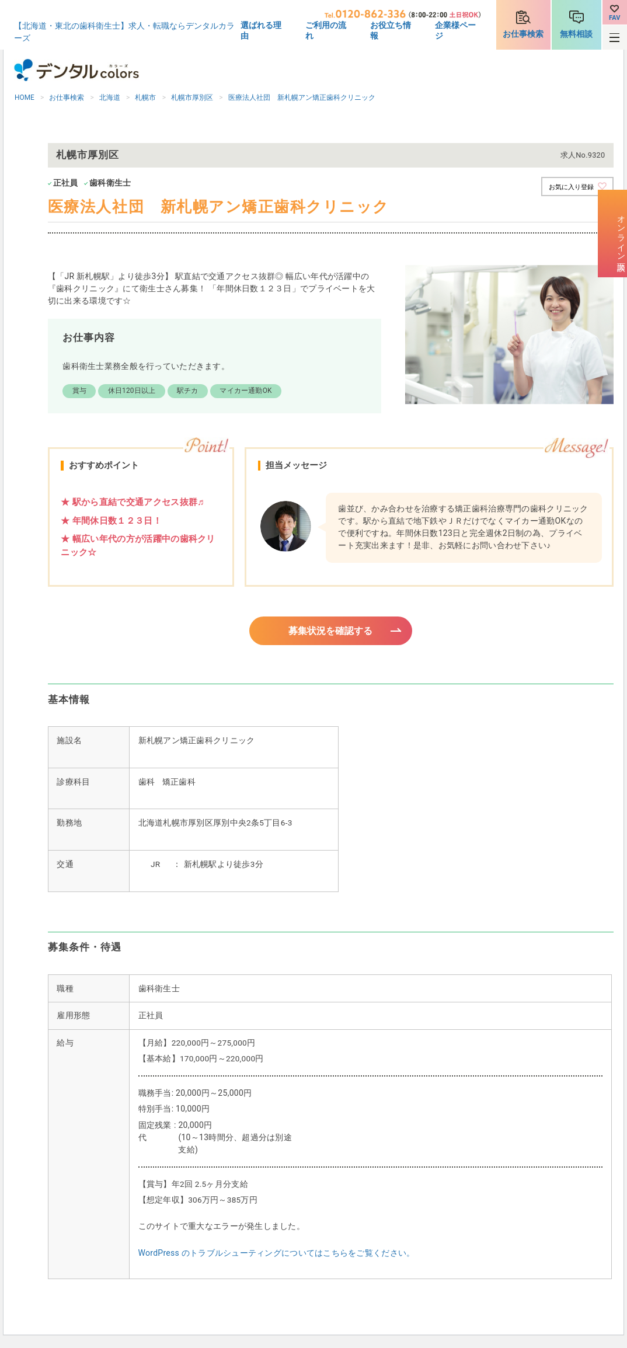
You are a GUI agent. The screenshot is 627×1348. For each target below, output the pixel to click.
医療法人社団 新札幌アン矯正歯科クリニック (301, 97)
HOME (24, 97)
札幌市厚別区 (192, 97)
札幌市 (145, 97)
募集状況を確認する (330, 631)
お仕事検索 (523, 34)
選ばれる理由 (261, 30)
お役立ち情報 (390, 30)
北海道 (109, 97)
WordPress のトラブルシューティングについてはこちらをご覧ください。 (276, 1254)
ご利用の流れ (325, 30)
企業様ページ (455, 30)
